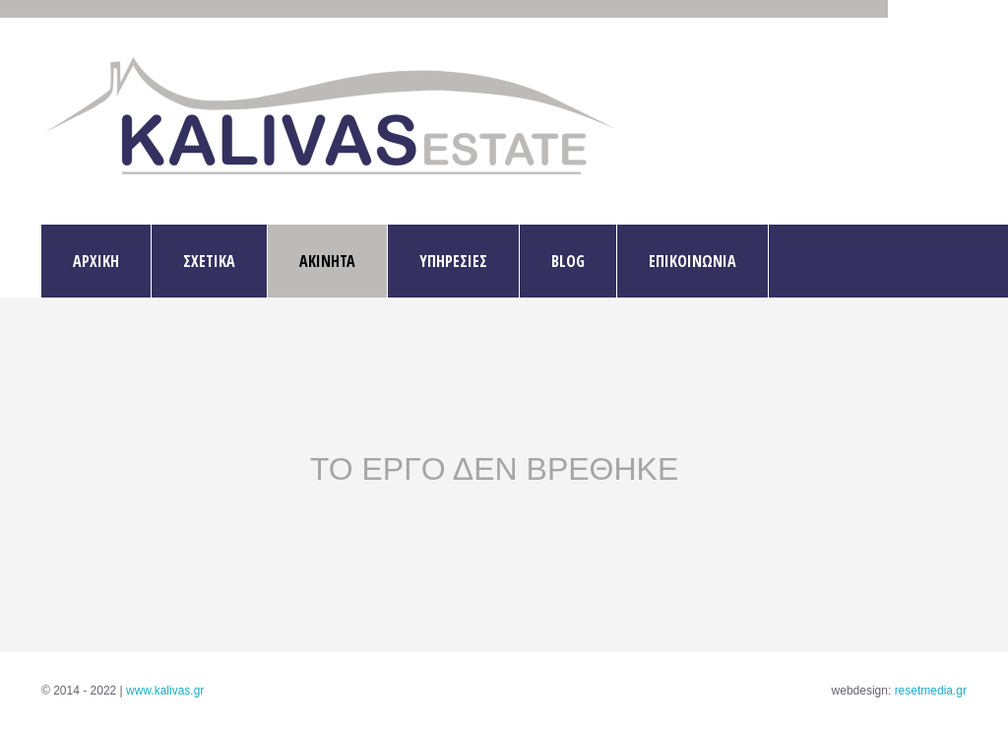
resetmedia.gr (931, 690)
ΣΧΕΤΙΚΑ (209, 261)
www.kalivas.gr (165, 690)
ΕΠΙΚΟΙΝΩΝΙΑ (692, 261)
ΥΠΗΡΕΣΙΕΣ (453, 261)
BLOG (568, 261)
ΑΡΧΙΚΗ (96, 261)
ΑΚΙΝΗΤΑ (327, 261)
